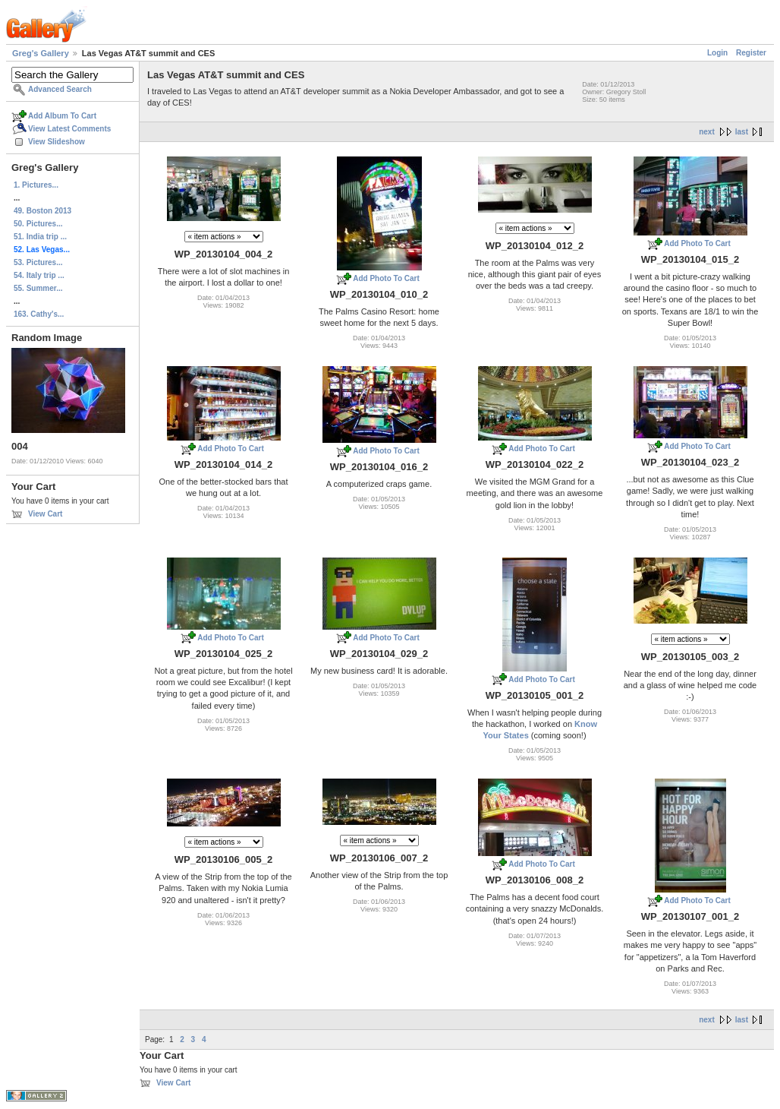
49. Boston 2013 (42, 211)
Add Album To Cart (62, 116)
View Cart (45, 514)
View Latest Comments (69, 129)
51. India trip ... (40, 236)
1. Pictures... (36, 185)
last (741, 132)
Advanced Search (60, 89)
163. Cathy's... (39, 314)
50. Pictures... (38, 224)
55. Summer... (38, 288)
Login (717, 53)
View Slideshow (56, 141)
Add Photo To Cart (386, 278)
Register (751, 53)
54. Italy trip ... (39, 275)
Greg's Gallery (40, 53)
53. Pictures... (38, 262)
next (707, 132)
